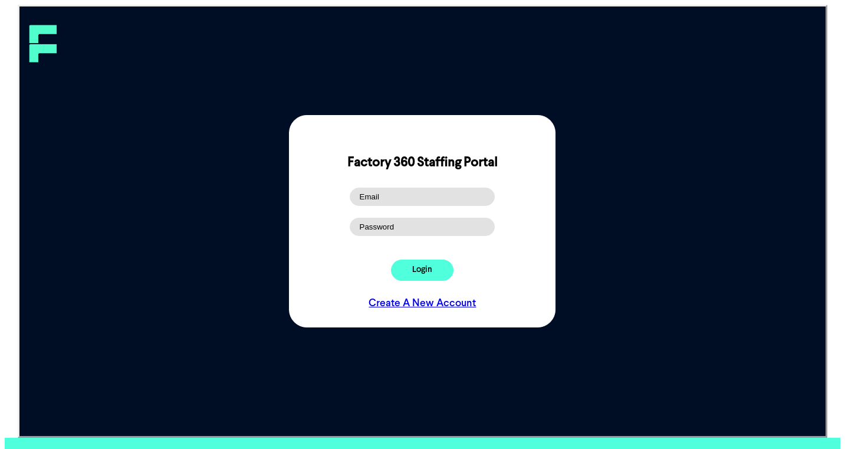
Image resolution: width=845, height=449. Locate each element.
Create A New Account (422, 304)
